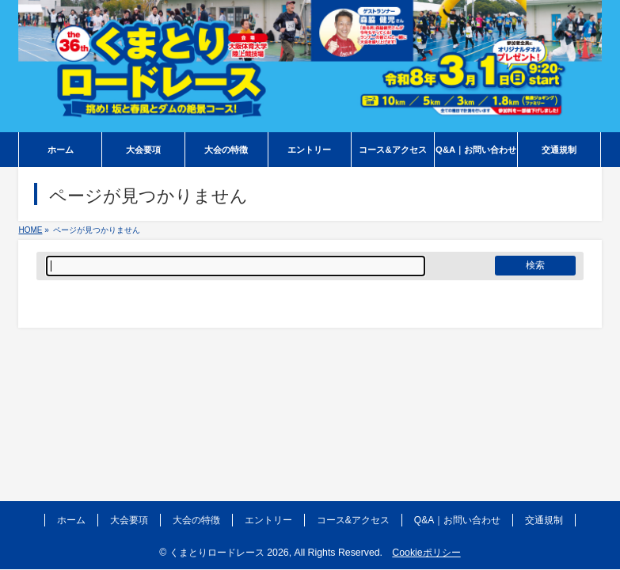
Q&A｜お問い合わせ (457, 520)
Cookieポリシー (426, 552)
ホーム (71, 520)
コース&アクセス (353, 520)
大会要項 (129, 520)
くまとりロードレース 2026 (229, 552)
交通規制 (544, 520)
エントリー (268, 520)
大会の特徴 (196, 520)
